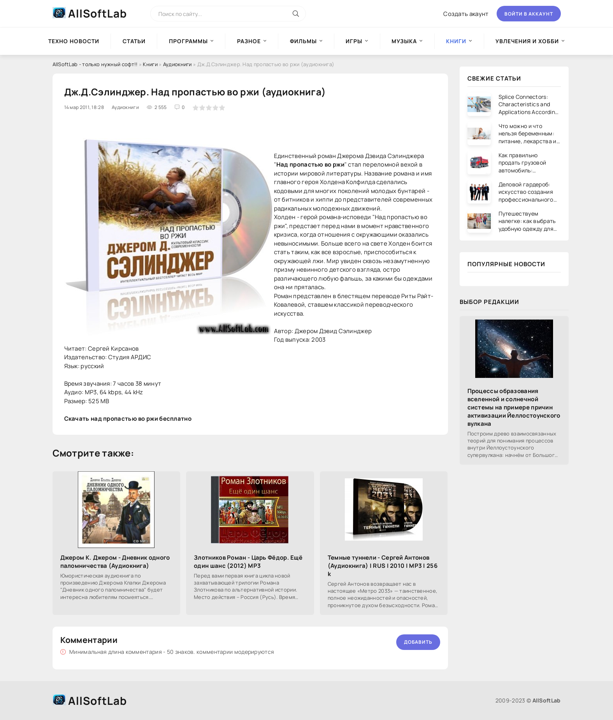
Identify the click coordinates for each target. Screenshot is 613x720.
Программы (188, 41)
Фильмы (303, 41)
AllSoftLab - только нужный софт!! (95, 64)
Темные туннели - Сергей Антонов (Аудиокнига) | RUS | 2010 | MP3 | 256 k (382, 565)
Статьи (134, 41)
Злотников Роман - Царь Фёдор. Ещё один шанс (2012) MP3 (248, 561)
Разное (249, 41)
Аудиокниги (177, 64)
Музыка (404, 41)
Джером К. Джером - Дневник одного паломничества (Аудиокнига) (115, 561)
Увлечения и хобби (527, 41)
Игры (354, 41)
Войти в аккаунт (528, 14)
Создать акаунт (465, 14)
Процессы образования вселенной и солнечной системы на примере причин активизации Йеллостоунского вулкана (513, 407)
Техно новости (73, 41)
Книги (150, 64)
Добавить (418, 642)
